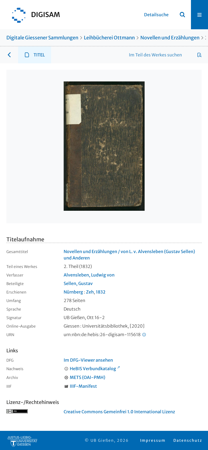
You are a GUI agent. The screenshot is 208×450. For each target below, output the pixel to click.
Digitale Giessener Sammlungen (42, 38)
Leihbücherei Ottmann (109, 38)
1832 (100, 292)
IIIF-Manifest (83, 386)
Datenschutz (187, 440)
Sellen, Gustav (78, 283)
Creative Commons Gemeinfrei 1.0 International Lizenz (119, 411)
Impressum (153, 440)
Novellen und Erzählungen (169, 38)
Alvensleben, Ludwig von (89, 275)
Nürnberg (73, 292)
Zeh (90, 292)
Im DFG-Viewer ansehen (88, 360)
